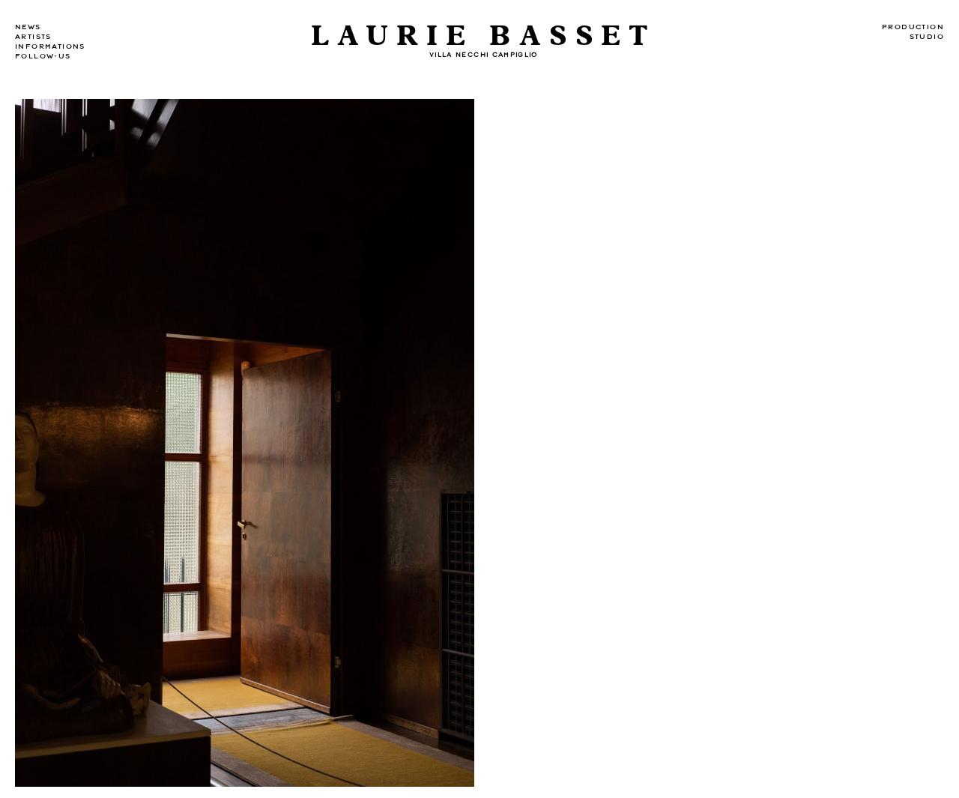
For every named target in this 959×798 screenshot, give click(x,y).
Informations (50, 46)
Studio (927, 36)
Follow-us (43, 56)
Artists (33, 36)
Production (913, 27)
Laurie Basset (483, 36)
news (28, 27)
